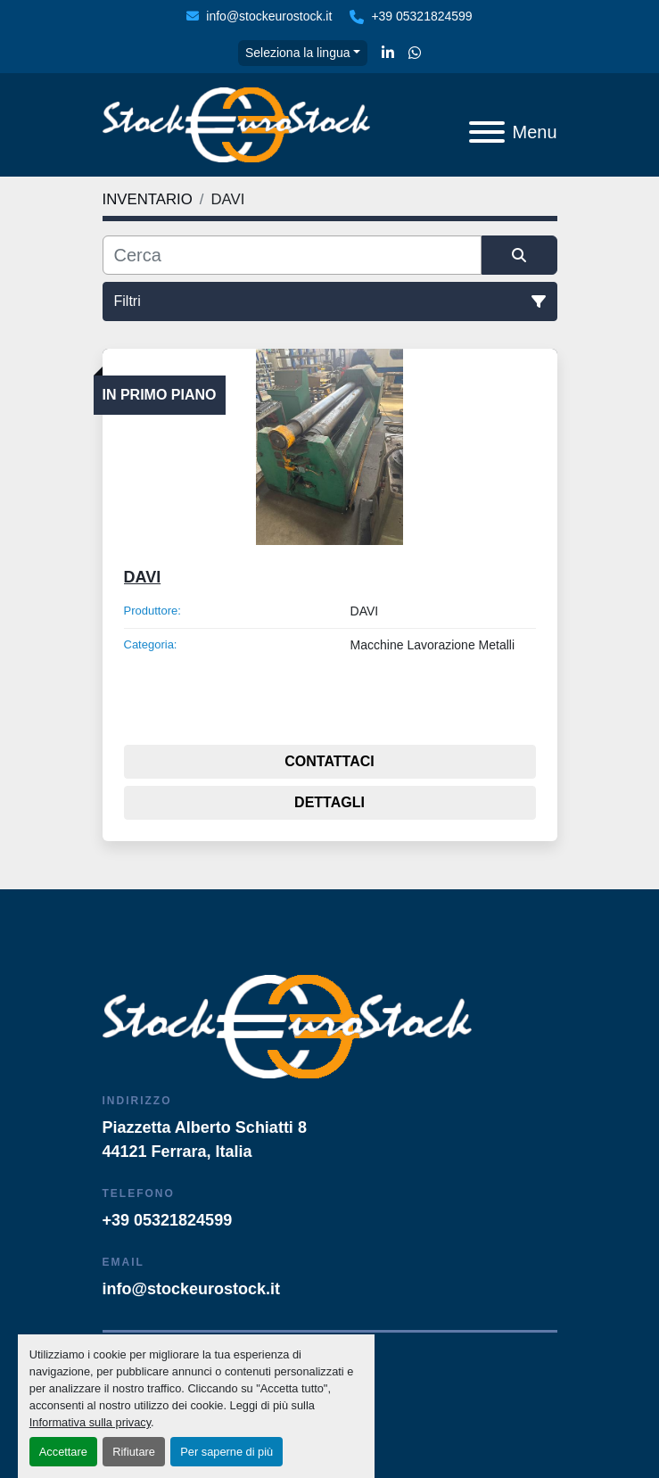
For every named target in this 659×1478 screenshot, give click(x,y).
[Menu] (487, 132)
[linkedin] (388, 53)
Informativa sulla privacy (90, 1422)
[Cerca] (292, 255)
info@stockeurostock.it (269, 16)
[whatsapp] (414, 53)
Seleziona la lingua (297, 52)
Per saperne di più (226, 1451)
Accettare (63, 1451)
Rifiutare (133, 1451)
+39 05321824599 (421, 16)
